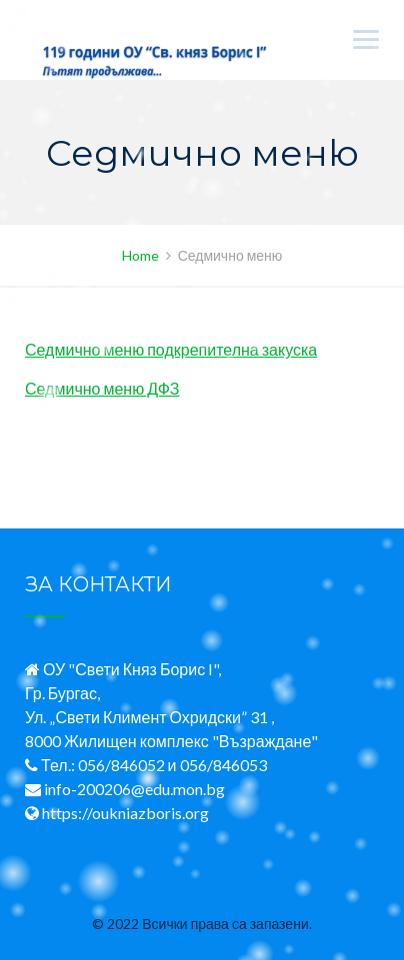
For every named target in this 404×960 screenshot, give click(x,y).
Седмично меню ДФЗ (102, 388)
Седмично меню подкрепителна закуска (171, 349)
